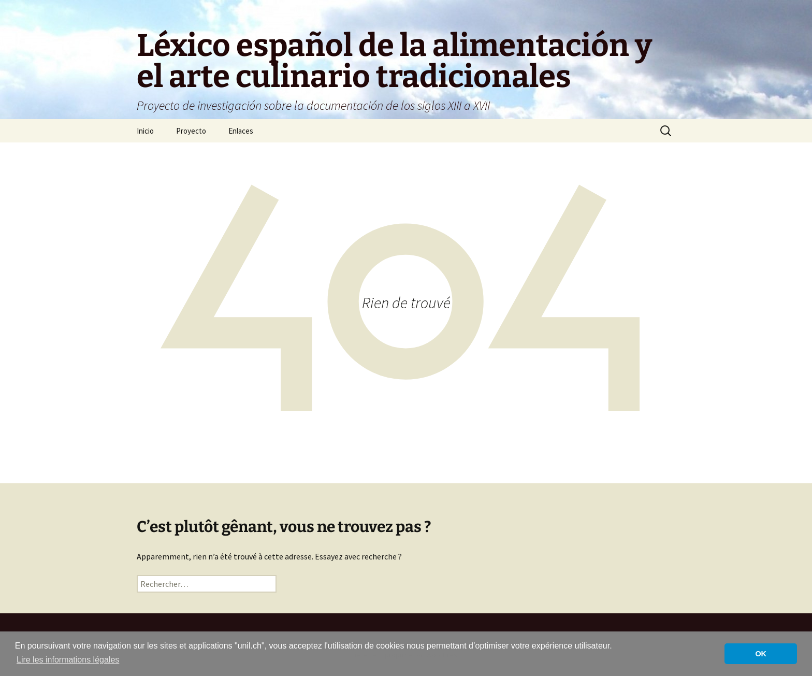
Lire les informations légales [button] (68, 659)
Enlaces (240, 131)
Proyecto (191, 131)
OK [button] (760, 654)
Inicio (145, 131)
